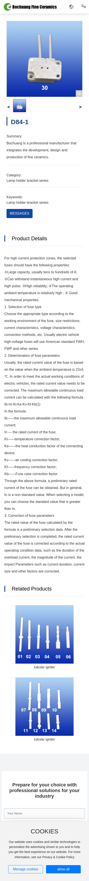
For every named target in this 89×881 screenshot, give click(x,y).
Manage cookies (25, 869)
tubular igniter (44, 667)
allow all (63, 869)
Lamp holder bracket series (27, 180)
